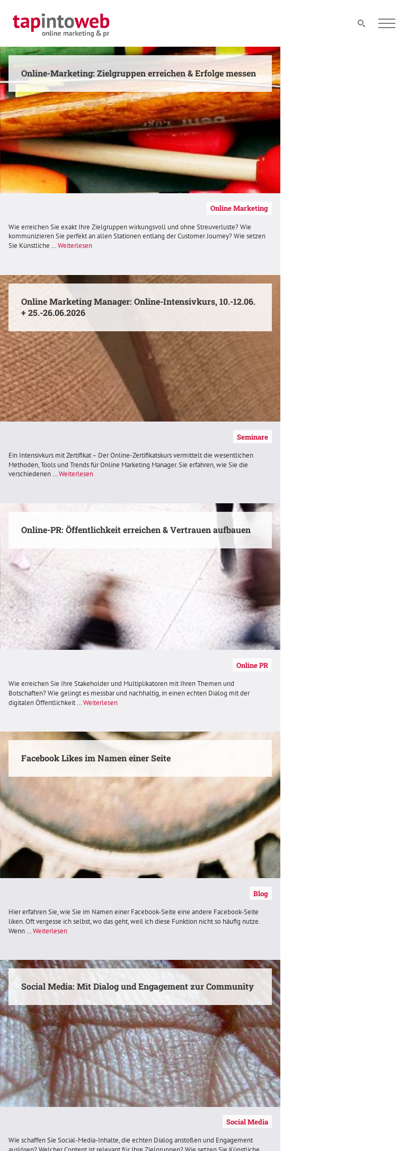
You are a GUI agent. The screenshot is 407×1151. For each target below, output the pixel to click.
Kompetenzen (374, 664)
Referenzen (175, 893)
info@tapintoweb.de (352, 1049)
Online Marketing (165, 208)
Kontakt (228, 999)
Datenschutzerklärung (250, 1022)
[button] (23, 1127)
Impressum (233, 1011)
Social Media (172, 664)
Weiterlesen (64, 255)
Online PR (177, 436)
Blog (388, 436)
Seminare (381, 208)
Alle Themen (133, 999)
